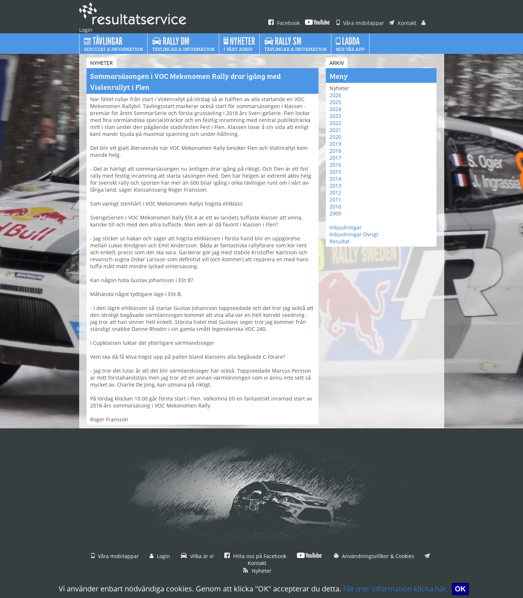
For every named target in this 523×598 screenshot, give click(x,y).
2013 (335, 185)
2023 (335, 115)
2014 (335, 178)
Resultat (339, 241)
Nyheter (257, 570)
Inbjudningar (345, 227)
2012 (335, 192)
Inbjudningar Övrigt (353, 234)
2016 (335, 164)
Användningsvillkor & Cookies (374, 556)
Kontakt (402, 22)
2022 (335, 122)
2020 (335, 136)
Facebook (284, 22)
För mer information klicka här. (395, 589)
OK (460, 589)
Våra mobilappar (360, 22)
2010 (335, 206)
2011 (335, 199)
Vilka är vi (197, 556)
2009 (335, 213)
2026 (335, 95)
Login (160, 556)
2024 (335, 109)
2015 (335, 171)
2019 (335, 143)
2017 (335, 157)
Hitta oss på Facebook (255, 556)
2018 (335, 150)
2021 (335, 129)
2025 (335, 102)
